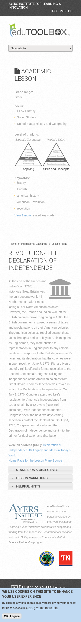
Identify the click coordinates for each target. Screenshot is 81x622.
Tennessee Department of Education (50, 532)
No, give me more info (43, 608)
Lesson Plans (59, 243)
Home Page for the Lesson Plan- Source (35, 460)
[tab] (40, 470)
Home (13, 243)
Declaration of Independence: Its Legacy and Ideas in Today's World (40, 450)
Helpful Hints (28, 486)
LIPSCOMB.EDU (61, 11)
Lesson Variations (32, 478)
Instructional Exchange (34, 243)
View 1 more (22, 215)
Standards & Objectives (37, 470)
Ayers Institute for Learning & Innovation (35, 5)
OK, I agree (12, 616)
